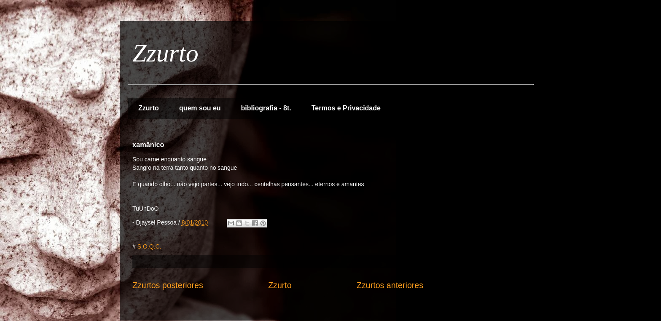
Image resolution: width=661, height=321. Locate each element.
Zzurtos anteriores (390, 285)
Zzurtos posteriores (167, 285)
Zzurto (165, 53)
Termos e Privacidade (346, 108)
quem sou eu (200, 108)
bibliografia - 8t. (266, 108)
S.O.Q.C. (149, 246)
